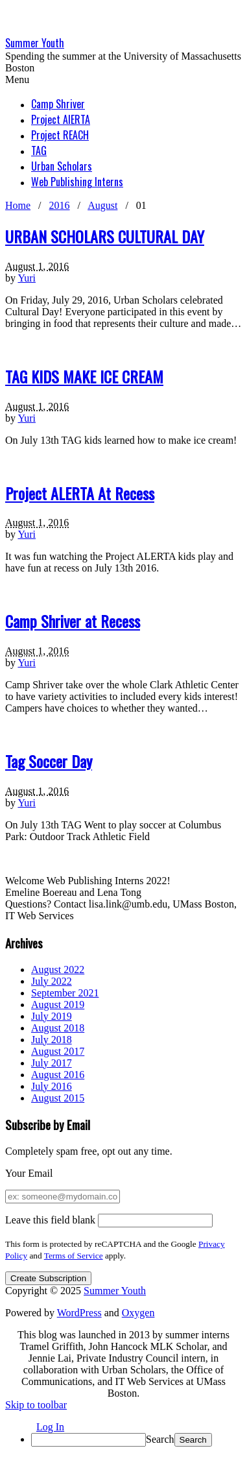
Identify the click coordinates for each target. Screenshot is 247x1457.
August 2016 (57, 1074)
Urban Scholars (61, 166)
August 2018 (57, 1027)
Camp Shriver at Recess (72, 620)
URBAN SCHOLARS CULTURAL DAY (104, 236)
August (102, 205)
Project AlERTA (60, 119)
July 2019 (51, 1016)
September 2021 (65, 992)
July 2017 (51, 1062)
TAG (39, 150)
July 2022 (51, 981)
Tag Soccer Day (48, 761)
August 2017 (57, 1051)
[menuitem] (136, 1440)
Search (160, 1439)
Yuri (27, 277)
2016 (59, 205)
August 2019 (57, 1004)
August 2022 (57, 969)
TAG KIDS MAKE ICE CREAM (84, 376)
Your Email (29, 1173)
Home (17, 205)
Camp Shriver (58, 104)
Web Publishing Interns (77, 181)
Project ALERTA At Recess (79, 493)
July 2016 (51, 1086)
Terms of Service (73, 1255)
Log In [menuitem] (50, 1426)
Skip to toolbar (36, 1404)
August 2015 (57, 1097)
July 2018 (51, 1039)
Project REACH (60, 135)
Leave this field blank (50, 1219)
